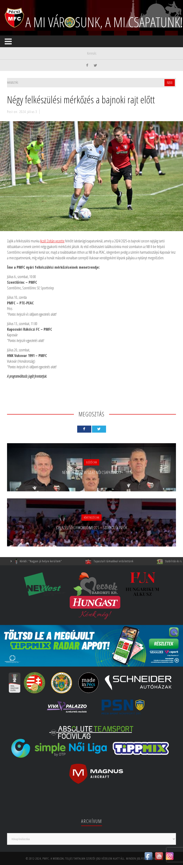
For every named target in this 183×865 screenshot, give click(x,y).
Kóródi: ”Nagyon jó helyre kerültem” (46, 561)
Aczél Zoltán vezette (52, 241)
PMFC (45, 859)
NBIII (169, 82)
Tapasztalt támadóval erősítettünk (119, 561)
